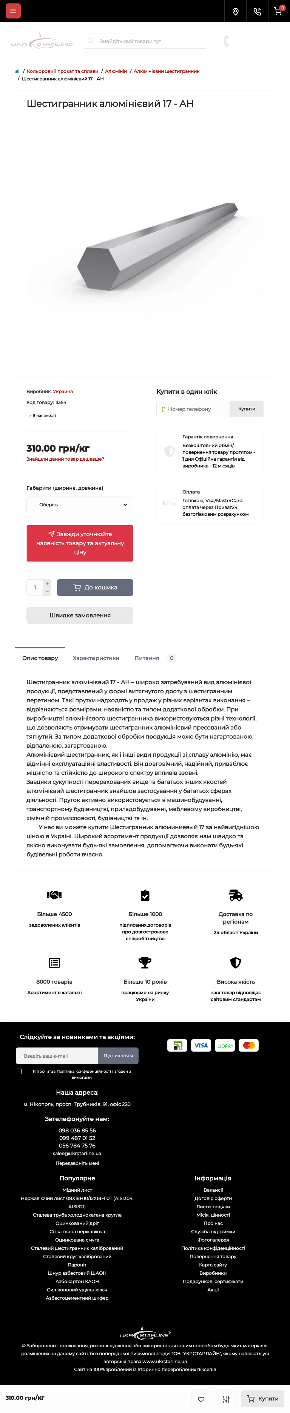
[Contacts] (257, 11)
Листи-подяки (213, 1206)
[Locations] (235, 11)
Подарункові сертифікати (213, 1281)
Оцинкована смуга (77, 1240)
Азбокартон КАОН (77, 1281)
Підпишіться (118, 1055)
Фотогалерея (213, 1240)
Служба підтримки (213, 1231)
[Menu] (13, 11)
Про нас (213, 1223)
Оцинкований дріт (77, 1223)
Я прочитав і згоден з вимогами (78, 1074)
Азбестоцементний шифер (77, 1298)
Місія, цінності (213, 1215)
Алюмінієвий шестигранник (166, 71)
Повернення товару (213, 1256)
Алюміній (116, 71)
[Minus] (47, 592)
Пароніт (77, 1265)
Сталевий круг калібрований (77, 1256)
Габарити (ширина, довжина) (64, 488)
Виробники (213, 1273)
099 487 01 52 (256, 37)
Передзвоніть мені (77, 1163)
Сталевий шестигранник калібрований (77, 1248)
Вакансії (213, 1190)
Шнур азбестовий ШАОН (77, 1273)
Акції (213, 1290)
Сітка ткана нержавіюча (77, 1231)
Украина (63, 391)
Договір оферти (213, 1198)
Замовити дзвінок (258, 52)
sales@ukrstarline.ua (77, 1153)
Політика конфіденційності (84, 1071)
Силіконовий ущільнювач (77, 1290)
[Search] (91, 41)
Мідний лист (77, 1190)
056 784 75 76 (256, 44)
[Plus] (47, 583)
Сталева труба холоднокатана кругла (77, 1215)
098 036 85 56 (256, 29)
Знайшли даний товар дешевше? (65, 459)
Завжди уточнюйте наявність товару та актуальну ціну (80, 543)
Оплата (191, 492)
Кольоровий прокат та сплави (62, 71)
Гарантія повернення (207, 437)
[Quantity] (34, 587)
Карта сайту (213, 1265)
